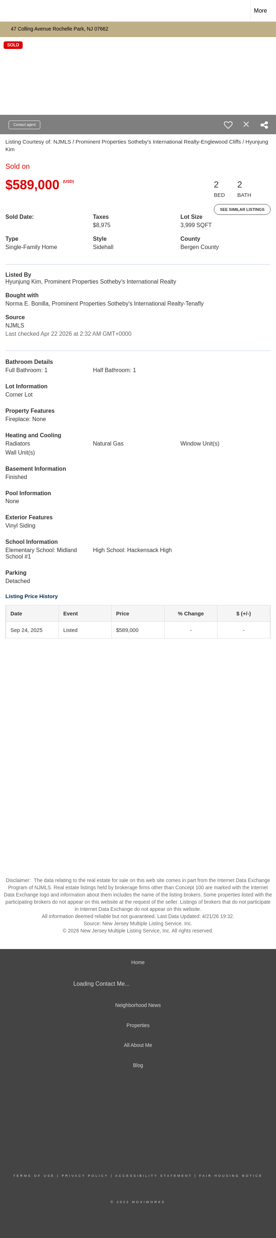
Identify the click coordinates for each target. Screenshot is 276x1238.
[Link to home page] (9, 11)
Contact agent (24, 125)
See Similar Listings (242, 209)
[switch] (228, 125)
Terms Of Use (34, 1176)
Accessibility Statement (153, 1176)
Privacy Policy (85, 1176)
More (260, 11)
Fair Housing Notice (231, 1176)
